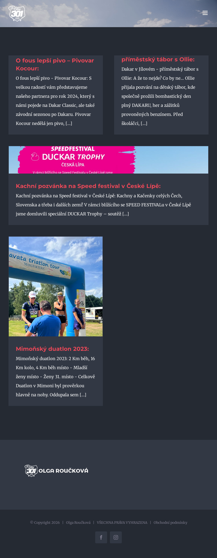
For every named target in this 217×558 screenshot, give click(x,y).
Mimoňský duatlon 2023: (52, 348)
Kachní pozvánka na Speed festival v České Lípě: (88, 186)
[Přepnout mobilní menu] (206, 13)
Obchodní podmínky (170, 522)
